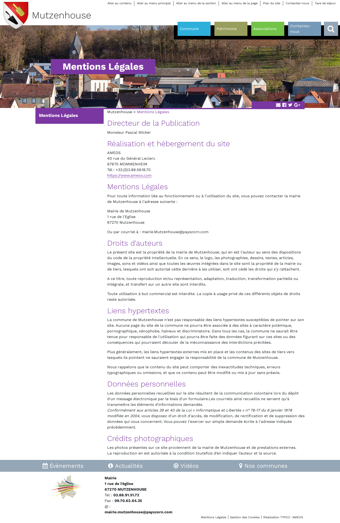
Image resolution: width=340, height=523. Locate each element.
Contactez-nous (297, 3)
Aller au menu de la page (239, 3)
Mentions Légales (58, 115)
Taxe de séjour (325, 3)
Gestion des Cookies (245, 517)
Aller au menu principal (154, 3)
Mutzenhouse (119, 112)
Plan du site (271, 3)
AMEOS (297, 517)
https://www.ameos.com (129, 175)
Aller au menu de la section (196, 3)
